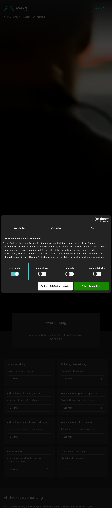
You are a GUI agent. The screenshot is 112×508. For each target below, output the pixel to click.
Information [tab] (56, 228)
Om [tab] (92, 228)
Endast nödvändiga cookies (55, 286)
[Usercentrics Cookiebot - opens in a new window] (96, 219)
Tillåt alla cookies (91, 286)
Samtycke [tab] (19, 228)
